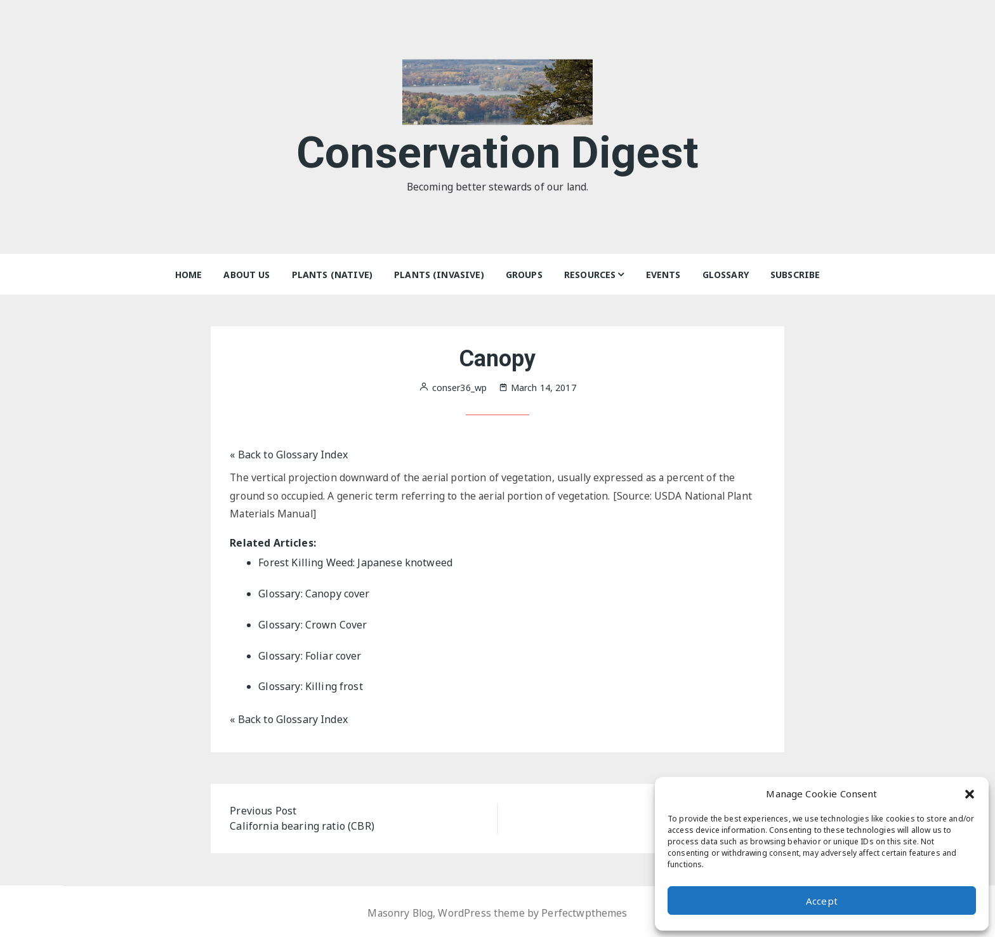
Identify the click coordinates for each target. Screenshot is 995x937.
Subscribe (795, 275)
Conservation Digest (497, 151)
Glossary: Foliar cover (309, 654)
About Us (246, 275)
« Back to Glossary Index (289, 455)
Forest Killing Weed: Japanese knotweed (355, 563)
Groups (524, 275)
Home (188, 275)
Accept (822, 900)
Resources (590, 275)
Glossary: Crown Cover (312, 624)
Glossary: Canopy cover (313, 594)
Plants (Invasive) (439, 275)
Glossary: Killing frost (310, 685)
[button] (969, 793)
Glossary (725, 275)
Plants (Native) (332, 275)
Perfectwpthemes (585, 910)
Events (663, 275)
